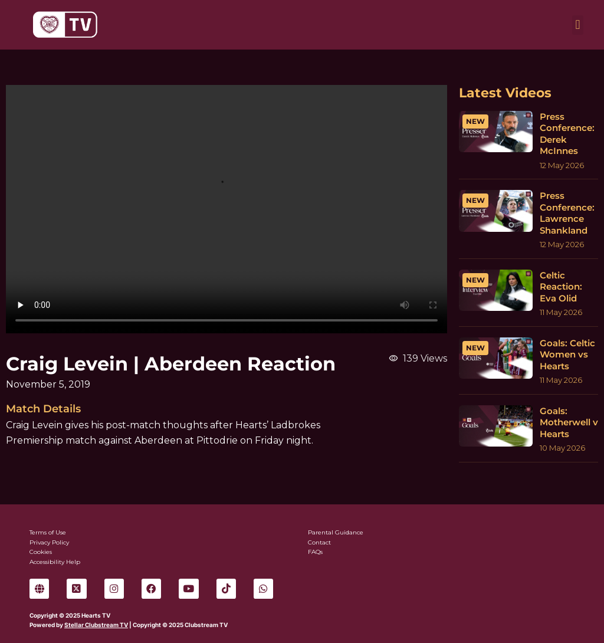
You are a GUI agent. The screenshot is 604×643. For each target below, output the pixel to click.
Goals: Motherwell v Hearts (569, 422)
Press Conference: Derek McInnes (567, 134)
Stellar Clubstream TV (96, 624)
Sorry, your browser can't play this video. (226, 209)
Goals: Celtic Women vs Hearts (567, 354)
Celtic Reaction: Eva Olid (561, 287)
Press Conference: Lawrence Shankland (567, 213)
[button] (577, 25)
